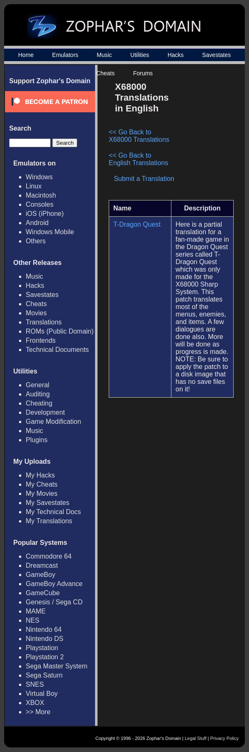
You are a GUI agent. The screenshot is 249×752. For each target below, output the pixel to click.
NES (32, 620)
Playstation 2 (45, 656)
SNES (35, 684)
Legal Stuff (195, 738)
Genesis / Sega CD (54, 602)
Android (37, 222)
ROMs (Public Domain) (60, 331)
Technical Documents (57, 349)
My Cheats (41, 484)
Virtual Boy (42, 693)
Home (26, 55)
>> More (38, 711)
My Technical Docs (53, 511)
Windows (39, 177)
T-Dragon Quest (137, 224)
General (37, 384)
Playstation (42, 647)
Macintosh (41, 195)
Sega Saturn (44, 675)
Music (104, 55)
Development (45, 412)
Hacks (176, 55)
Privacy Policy (224, 738)
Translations (44, 322)
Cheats (105, 73)
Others (36, 241)
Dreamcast (42, 565)
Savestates (216, 55)
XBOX (35, 702)
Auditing (38, 394)
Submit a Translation (144, 178)
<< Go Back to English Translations (138, 159)
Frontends (41, 340)
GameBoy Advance (54, 583)
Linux (34, 186)
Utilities (139, 55)
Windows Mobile (50, 231)
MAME (36, 611)
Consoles (40, 204)
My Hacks (40, 475)
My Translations (49, 520)
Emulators (65, 55)
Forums (143, 73)
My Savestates (47, 502)
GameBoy (40, 574)
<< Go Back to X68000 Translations (139, 136)
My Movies (41, 493)
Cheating (39, 403)
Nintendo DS (44, 638)
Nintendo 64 (43, 629)
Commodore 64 (48, 556)
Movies (36, 313)
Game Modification (53, 421)
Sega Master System (57, 666)
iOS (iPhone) (45, 213)
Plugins (36, 439)
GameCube (43, 592)
